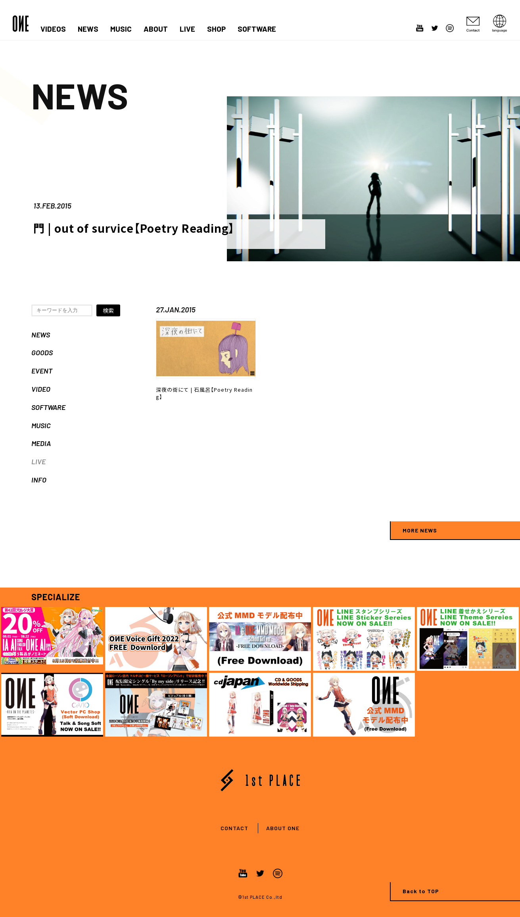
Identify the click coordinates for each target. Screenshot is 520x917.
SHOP (216, 29)
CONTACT (234, 828)
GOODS (42, 352)
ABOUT (156, 29)
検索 (108, 310)
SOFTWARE (257, 29)
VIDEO (40, 389)
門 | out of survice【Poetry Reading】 (134, 228)
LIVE (187, 29)
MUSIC (121, 29)
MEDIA (41, 443)
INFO (38, 479)
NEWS (88, 29)
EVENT (41, 370)
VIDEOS (53, 29)
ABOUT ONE (282, 828)
